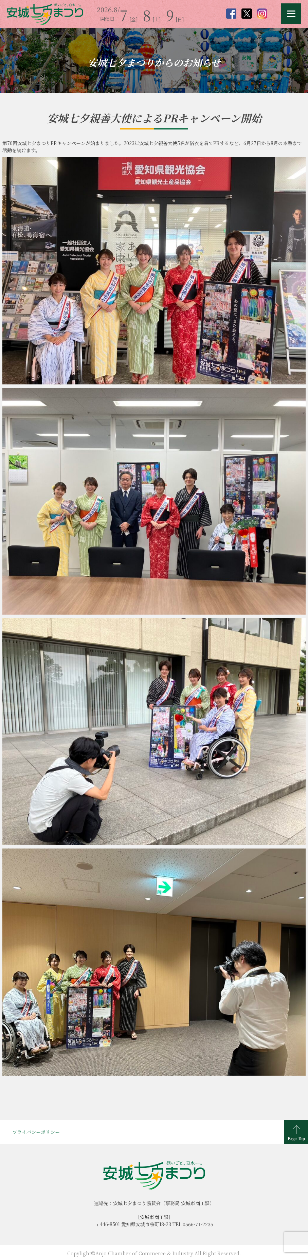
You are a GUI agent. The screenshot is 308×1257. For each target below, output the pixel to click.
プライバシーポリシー (36, 1132)
